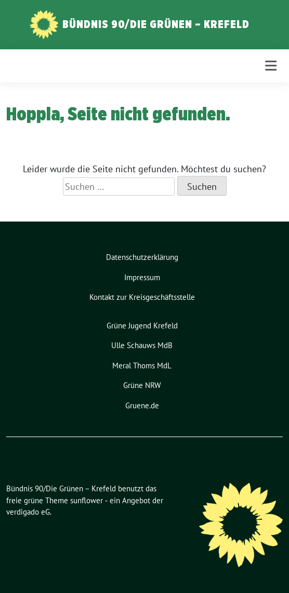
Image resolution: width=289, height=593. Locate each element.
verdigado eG (28, 512)
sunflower (86, 500)
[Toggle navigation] (271, 66)
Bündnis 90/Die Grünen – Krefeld (155, 24)
